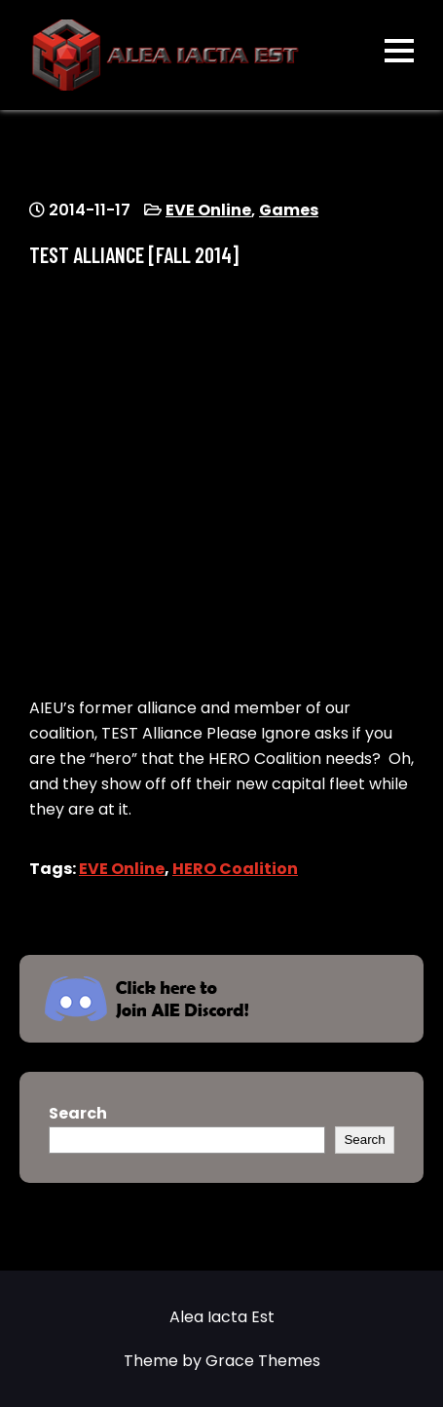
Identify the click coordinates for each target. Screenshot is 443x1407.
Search (78, 1113)
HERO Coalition (235, 868)
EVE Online (208, 210)
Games (288, 210)
